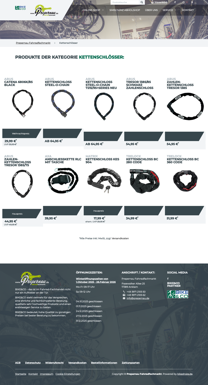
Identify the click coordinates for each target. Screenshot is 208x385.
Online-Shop (91, 10)
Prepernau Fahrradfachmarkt (33, 42)
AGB (17, 362)
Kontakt (188, 10)
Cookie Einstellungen (68, 373)
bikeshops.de (184, 373)
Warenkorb (159, 2)
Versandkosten (120, 238)
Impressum (46, 373)
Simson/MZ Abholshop (124, 10)
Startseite (20, 373)
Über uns (151, 10)
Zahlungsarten (131, 362)
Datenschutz (33, 362)
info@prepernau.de (138, 298)
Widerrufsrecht (54, 362)
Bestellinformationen (104, 362)
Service (168, 10)
